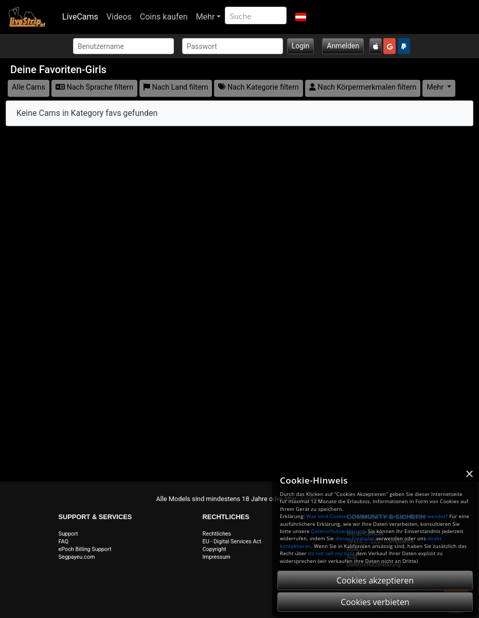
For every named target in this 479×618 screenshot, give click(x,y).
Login (301, 46)
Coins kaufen (164, 17)
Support (68, 533)
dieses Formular (354, 538)
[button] (300, 17)
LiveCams (80, 17)
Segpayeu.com (77, 557)
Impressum (216, 557)
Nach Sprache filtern (94, 87)
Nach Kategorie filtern (258, 87)
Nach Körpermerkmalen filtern (362, 87)
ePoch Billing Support (85, 549)
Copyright (214, 549)
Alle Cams (28, 87)
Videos (119, 17)
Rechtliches (217, 533)
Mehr (205, 17)
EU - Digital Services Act (232, 541)
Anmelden (343, 46)
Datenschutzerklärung (338, 531)
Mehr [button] (436, 87)
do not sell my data (331, 553)
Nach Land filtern (176, 87)
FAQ (64, 541)
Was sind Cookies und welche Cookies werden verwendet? (377, 516)
